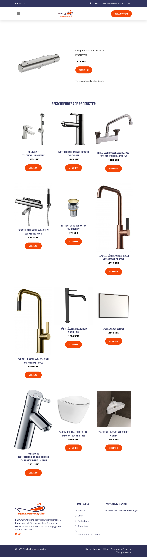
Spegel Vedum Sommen (114, 328)
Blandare (32, 36)
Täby (96, 3)
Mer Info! (84, 70)
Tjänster (82, 510)
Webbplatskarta (123, 552)
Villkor (106, 549)
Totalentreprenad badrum (87, 534)
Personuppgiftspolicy (121, 549)
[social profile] (24, 3)
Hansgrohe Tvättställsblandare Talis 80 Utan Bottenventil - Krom (33, 457)
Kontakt (97, 549)
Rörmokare (83, 526)
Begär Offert (121, 14)
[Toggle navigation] (18, 13)
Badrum (21, 36)
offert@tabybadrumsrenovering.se (116, 3)
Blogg (88, 549)
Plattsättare (83, 521)
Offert (80, 515)
